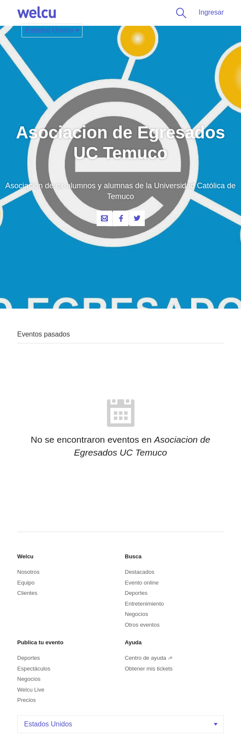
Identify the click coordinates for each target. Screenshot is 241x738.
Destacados (140, 572)
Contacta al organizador (104, 218)
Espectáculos (33, 668)
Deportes (136, 593)
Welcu (36, 12)
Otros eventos (142, 625)
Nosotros (28, 572)
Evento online (142, 582)
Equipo (25, 582)
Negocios (136, 614)
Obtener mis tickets (149, 668)
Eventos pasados (43, 334)
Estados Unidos (121, 724)
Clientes (27, 593)
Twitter (137, 218)
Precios (26, 700)
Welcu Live (30, 689)
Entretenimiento (144, 603)
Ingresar (211, 12)
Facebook (120, 218)
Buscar (179, 13)
